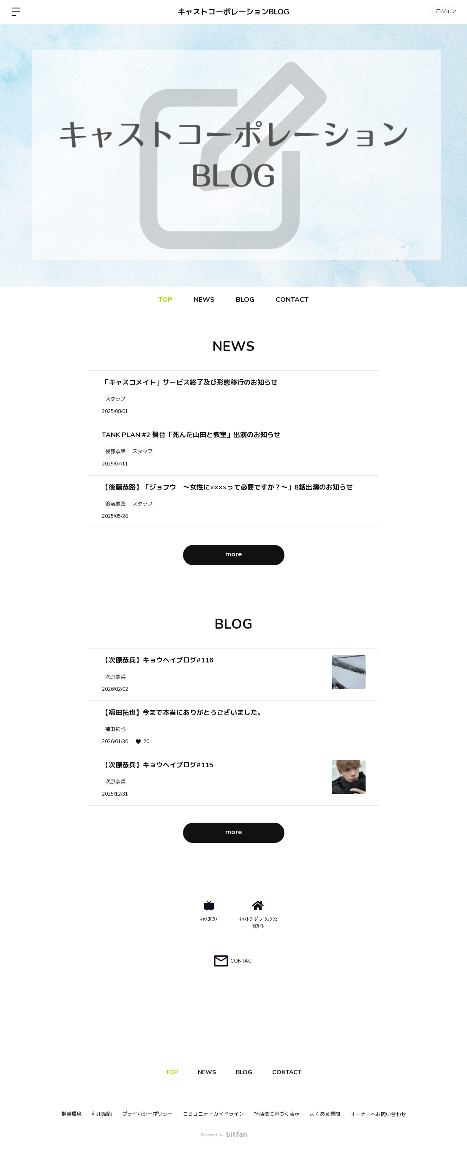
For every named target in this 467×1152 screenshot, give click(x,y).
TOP (165, 299)
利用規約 (102, 1114)
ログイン (441, 11)
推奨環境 (71, 1114)
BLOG (245, 299)
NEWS (204, 299)
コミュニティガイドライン (213, 1114)
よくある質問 (325, 1114)
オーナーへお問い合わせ (378, 1114)
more (233, 554)
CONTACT (292, 299)
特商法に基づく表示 (277, 1114)
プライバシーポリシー (147, 1114)
